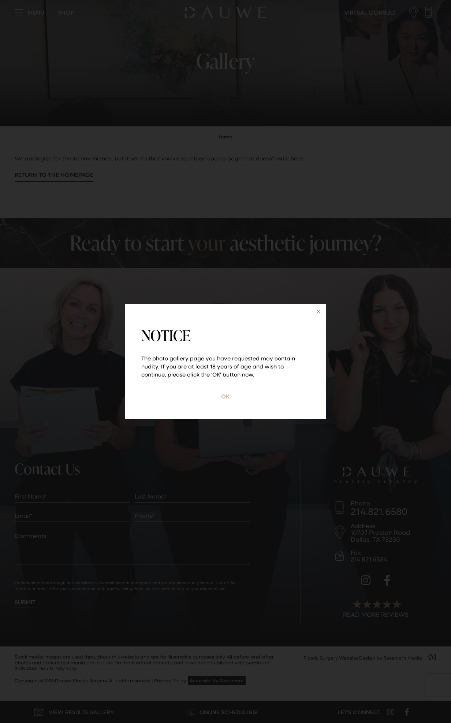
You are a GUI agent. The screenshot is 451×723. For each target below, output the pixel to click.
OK (225, 396)
